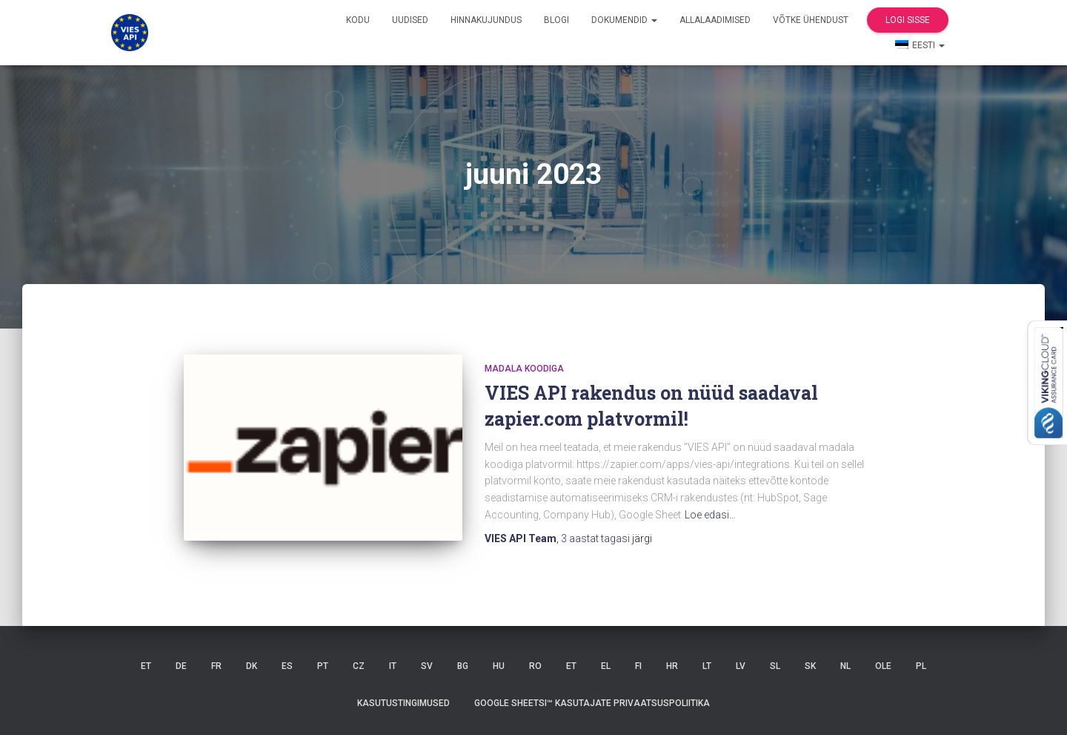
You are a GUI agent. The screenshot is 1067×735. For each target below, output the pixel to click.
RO (535, 666)
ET (146, 666)
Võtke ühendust (810, 20)
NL (845, 666)
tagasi (596, 538)
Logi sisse (907, 20)
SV (427, 666)
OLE (883, 666)
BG (462, 666)
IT (392, 666)
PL (921, 666)
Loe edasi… (710, 515)
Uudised (410, 20)
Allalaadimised (715, 20)
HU (499, 666)
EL (606, 666)
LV (740, 666)
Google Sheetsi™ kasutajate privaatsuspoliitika (592, 703)
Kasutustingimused (403, 703)
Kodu (358, 20)
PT (322, 666)
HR (672, 666)
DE (181, 666)
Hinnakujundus (486, 20)
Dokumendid (624, 20)
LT (706, 666)
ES (287, 666)
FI (638, 666)
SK (810, 666)
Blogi (556, 20)
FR (216, 666)
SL (775, 666)
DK (251, 666)
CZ (359, 666)
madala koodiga (524, 368)
